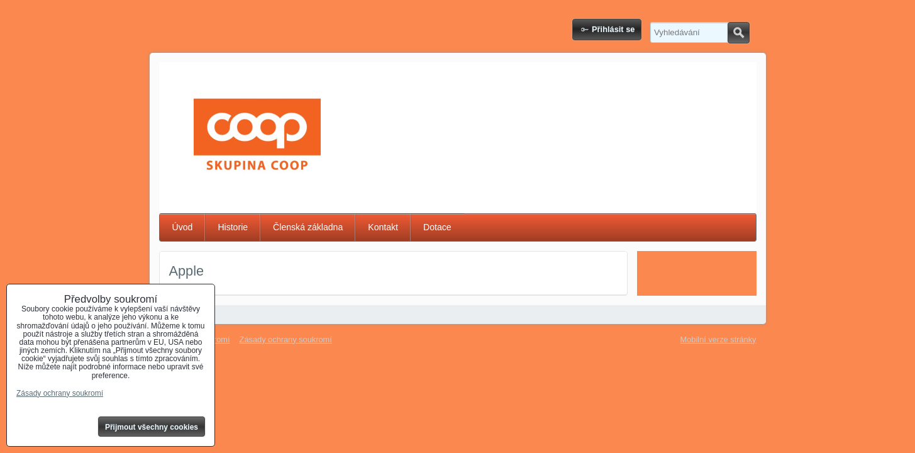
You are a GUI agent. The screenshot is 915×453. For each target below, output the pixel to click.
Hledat (739, 32)
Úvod (182, 227)
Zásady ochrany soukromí (286, 339)
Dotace (437, 227)
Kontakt (383, 227)
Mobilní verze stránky (718, 339)
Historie (233, 227)
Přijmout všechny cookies (151, 427)
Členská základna (308, 227)
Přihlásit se (613, 29)
